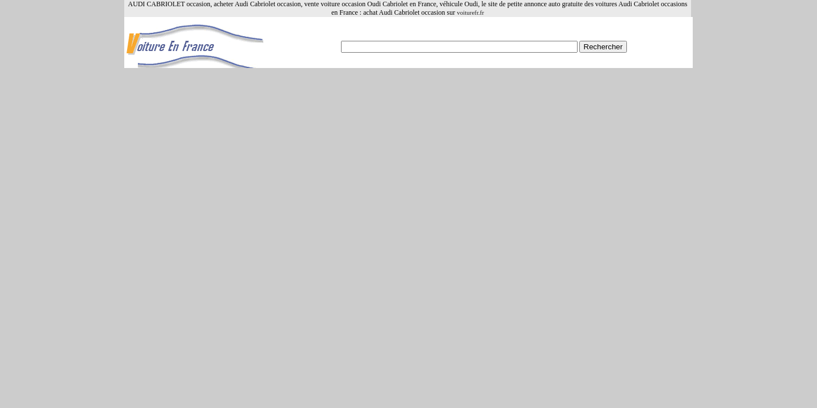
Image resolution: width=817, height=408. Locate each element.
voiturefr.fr (470, 12)
